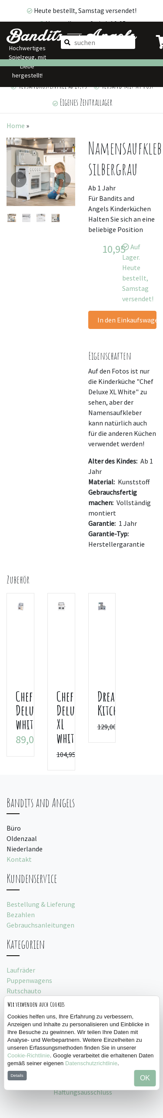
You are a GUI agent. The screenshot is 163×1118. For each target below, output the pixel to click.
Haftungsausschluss (82, 1092)
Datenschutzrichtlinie (91, 1063)
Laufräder (21, 970)
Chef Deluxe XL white (69, 717)
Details (16, 1075)
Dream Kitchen (112, 703)
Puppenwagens (29, 980)
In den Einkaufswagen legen (127, 320)
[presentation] (19, 179)
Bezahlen (21, 914)
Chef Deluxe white (28, 710)
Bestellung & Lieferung (41, 904)
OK (145, 1078)
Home (16, 125)
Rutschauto (24, 990)
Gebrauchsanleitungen (40, 925)
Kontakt (19, 859)
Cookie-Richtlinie (28, 1055)
